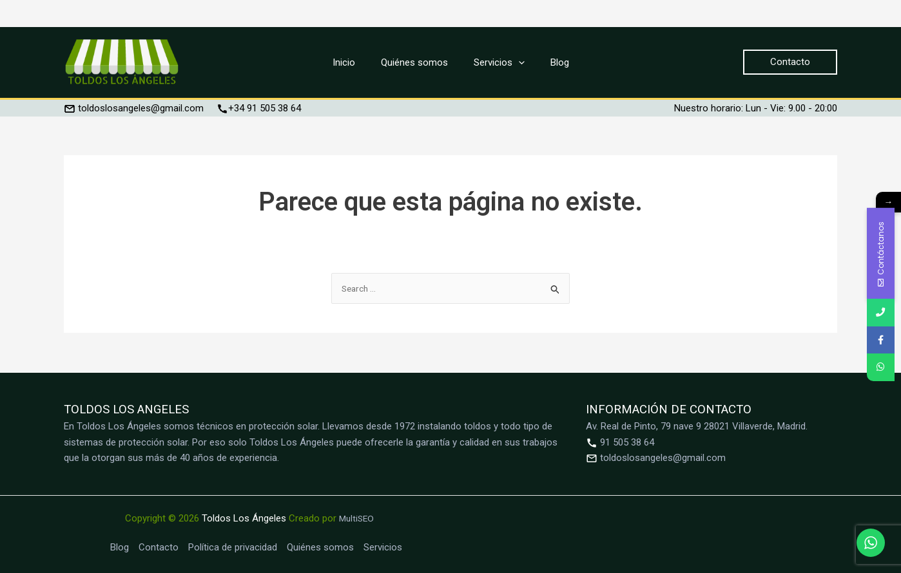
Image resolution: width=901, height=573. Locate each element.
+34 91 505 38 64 (259, 108)
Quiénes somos (320, 547)
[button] (790, 62)
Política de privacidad (232, 547)
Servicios (382, 547)
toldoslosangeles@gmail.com (134, 108)
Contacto (159, 547)
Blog (119, 547)
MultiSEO (356, 518)
